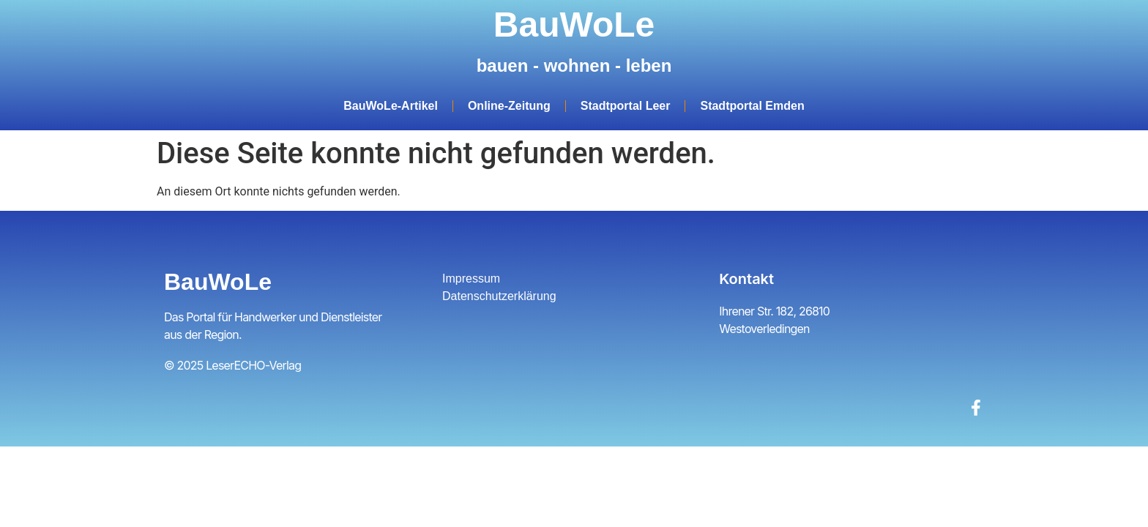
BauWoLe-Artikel (390, 106)
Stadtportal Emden (752, 106)
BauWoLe (574, 24)
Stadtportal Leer (626, 106)
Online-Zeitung (509, 106)
